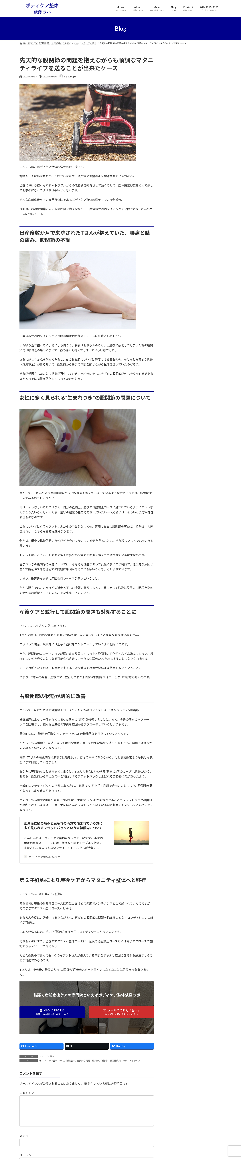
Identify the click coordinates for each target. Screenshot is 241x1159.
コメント (27, 1093)
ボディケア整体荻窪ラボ (42, 857)
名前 (24, 1142)
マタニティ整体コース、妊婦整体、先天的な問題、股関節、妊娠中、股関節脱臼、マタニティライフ (91, 1060)
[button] (52, 1012)
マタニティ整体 (47, 1056)
